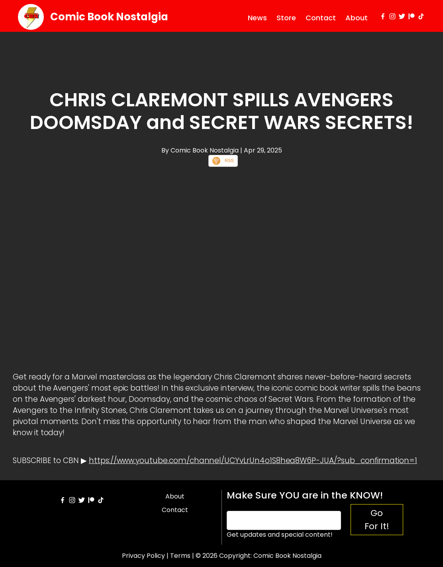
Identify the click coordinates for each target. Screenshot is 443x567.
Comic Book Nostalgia (109, 17)
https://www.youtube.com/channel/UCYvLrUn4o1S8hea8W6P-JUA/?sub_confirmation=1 (253, 460)
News (257, 18)
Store (286, 18)
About (356, 18)
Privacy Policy (143, 555)
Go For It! (377, 519)
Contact (321, 18)
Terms (180, 555)
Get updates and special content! (280, 534)
